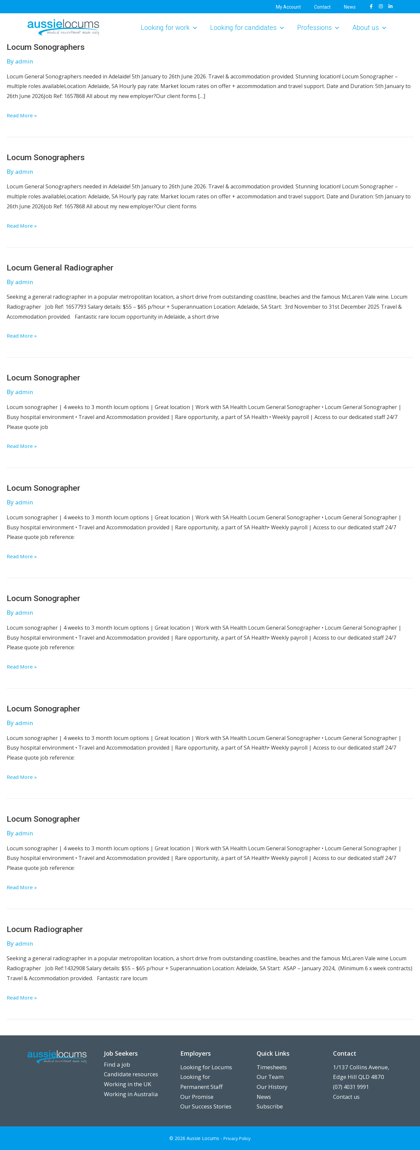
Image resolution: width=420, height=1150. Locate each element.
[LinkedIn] (390, 6)
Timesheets (272, 1067)
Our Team (270, 1077)
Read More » (22, 115)
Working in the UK (127, 1084)
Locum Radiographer (48, 930)
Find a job (117, 1064)
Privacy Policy (237, 1138)
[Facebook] (371, 6)
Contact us (347, 1096)
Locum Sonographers (49, 47)
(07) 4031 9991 (352, 1087)
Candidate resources (131, 1074)
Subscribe (270, 1106)
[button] (193, 27)
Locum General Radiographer (64, 267)
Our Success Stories (205, 1106)
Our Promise (196, 1096)
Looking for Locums (206, 1067)
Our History (272, 1087)
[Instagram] (380, 6)
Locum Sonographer (47, 378)
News (264, 1096)
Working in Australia (131, 1094)
